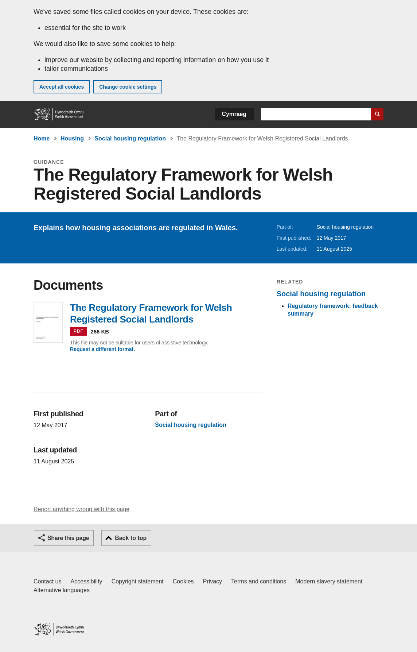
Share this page (68, 538)
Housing (72, 138)
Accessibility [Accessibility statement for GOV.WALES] (86, 581)
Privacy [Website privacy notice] (212, 581)
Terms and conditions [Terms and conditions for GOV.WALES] (258, 581)
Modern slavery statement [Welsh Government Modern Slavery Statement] (328, 581)
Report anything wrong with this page (81, 509)
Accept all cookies (61, 87)
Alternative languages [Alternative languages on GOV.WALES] (62, 590)
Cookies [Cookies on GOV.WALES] (183, 581)
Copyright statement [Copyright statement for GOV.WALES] (138, 581)
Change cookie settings (127, 87)
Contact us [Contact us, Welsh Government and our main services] (47, 581)
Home (42, 138)
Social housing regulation (130, 138)
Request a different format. (102, 349)
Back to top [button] (131, 538)
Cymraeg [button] (234, 114)
